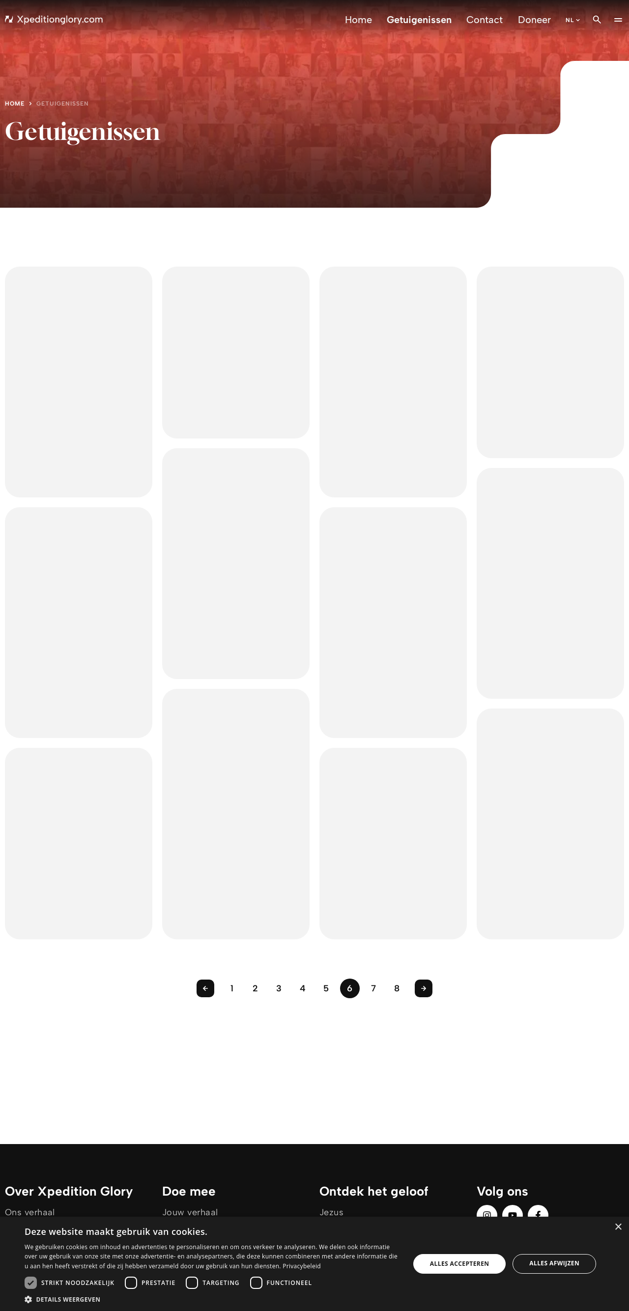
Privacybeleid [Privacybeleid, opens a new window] (302, 1266)
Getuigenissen (419, 20)
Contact (484, 20)
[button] (212, 1299)
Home (358, 20)
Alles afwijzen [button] (554, 1263)
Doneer (534, 20)
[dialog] (314, 1264)
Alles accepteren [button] (459, 1263)
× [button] (618, 1227)
